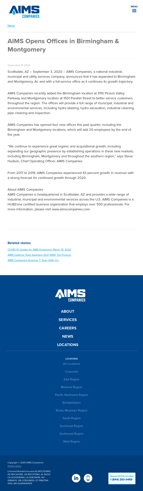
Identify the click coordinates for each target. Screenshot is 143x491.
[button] (134, 8)
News (11, 26)
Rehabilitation (71, 402)
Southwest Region (71, 433)
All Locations (71, 364)
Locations (67, 345)
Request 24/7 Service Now (122, 478)
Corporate (71, 371)
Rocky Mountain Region (71, 410)
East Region (71, 379)
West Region (71, 441)
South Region (72, 418)
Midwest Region (71, 387)
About (67, 311)
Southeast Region (71, 426)
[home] (23, 12)
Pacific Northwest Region (71, 395)
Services (68, 320)
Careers (67, 328)
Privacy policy (14, 466)
